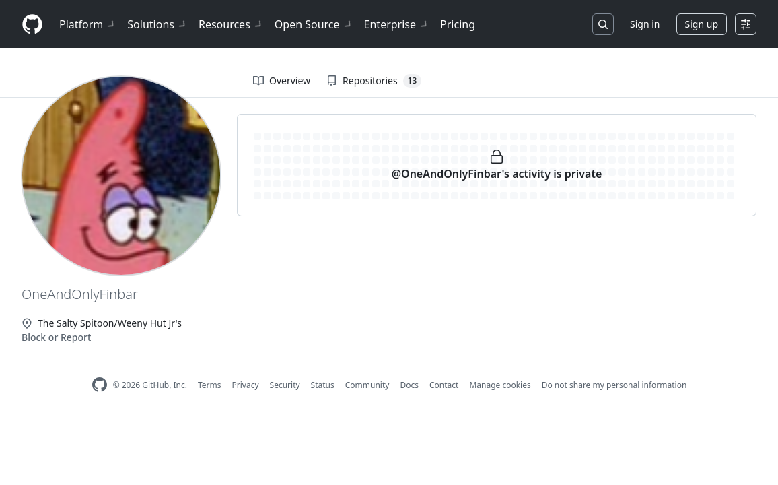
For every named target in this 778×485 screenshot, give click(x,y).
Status (322, 385)
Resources (231, 24)
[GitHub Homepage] (100, 385)
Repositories (373, 81)
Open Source (314, 24)
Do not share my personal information (614, 385)
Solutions (157, 24)
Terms (209, 385)
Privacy (245, 385)
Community (367, 385)
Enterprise (396, 24)
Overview (281, 80)
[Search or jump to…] (603, 24)
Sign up (701, 24)
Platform (87, 24)
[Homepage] (32, 24)
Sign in (645, 24)
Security (285, 385)
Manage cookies (499, 385)
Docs (409, 385)
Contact (443, 385)
